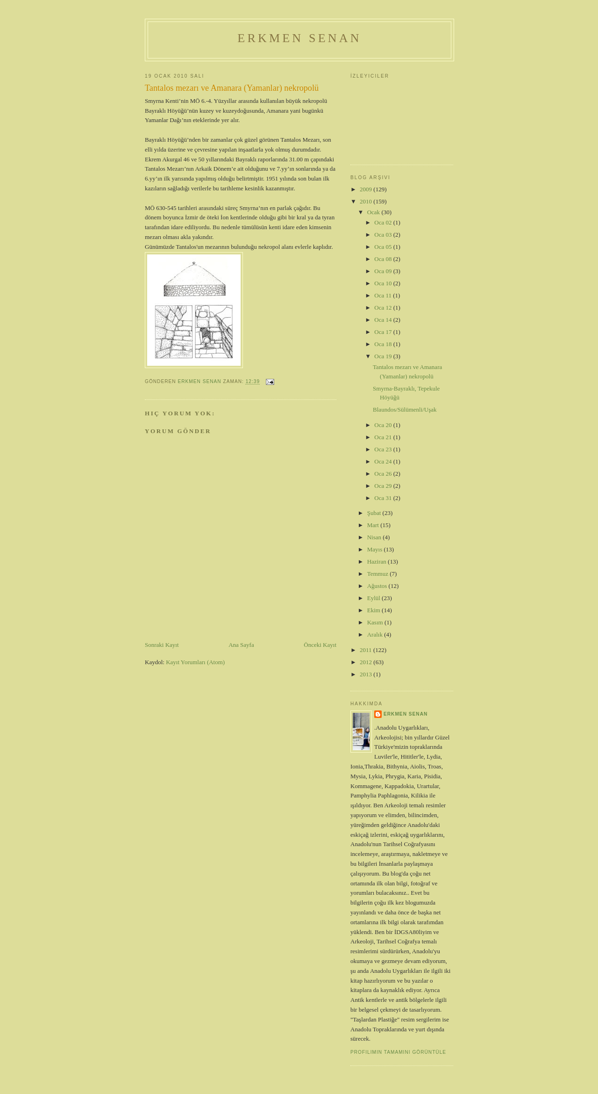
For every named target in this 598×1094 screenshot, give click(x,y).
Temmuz (378, 573)
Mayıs (375, 549)
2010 (366, 201)
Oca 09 (383, 271)
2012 (366, 662)
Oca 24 (383, 461)
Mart (374, 525)
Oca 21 (383, 437)
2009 (366, 189)
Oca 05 (383, 246)
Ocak (374, 212)
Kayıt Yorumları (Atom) (195, 662)
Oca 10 (383, 283)
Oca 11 (383, 295)
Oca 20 (383, 424)
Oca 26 (383, 473)
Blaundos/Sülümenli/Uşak (405, 409)
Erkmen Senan (299, 38)
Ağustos (378, 585)
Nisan (375, 537)
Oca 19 (383, 356)
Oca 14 (383, 319)
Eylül (374, 597)
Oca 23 (383, 449)
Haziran (377, 561)
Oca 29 (383, 485)
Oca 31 (383, 497)
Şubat (375, 512)
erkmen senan (405, 714)
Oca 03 (383, 234)
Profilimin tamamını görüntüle (398, 1052)
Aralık (375, 634)
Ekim (374, 610)
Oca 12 (383, 307)
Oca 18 (383, 344)
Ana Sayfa (241, 644)
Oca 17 (383, 331)
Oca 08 (383, 258)
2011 (366, 649)
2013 (366, 674)
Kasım (375, 622)
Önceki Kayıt (320, 644)
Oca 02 (383, 222)
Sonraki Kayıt (162, 644)
